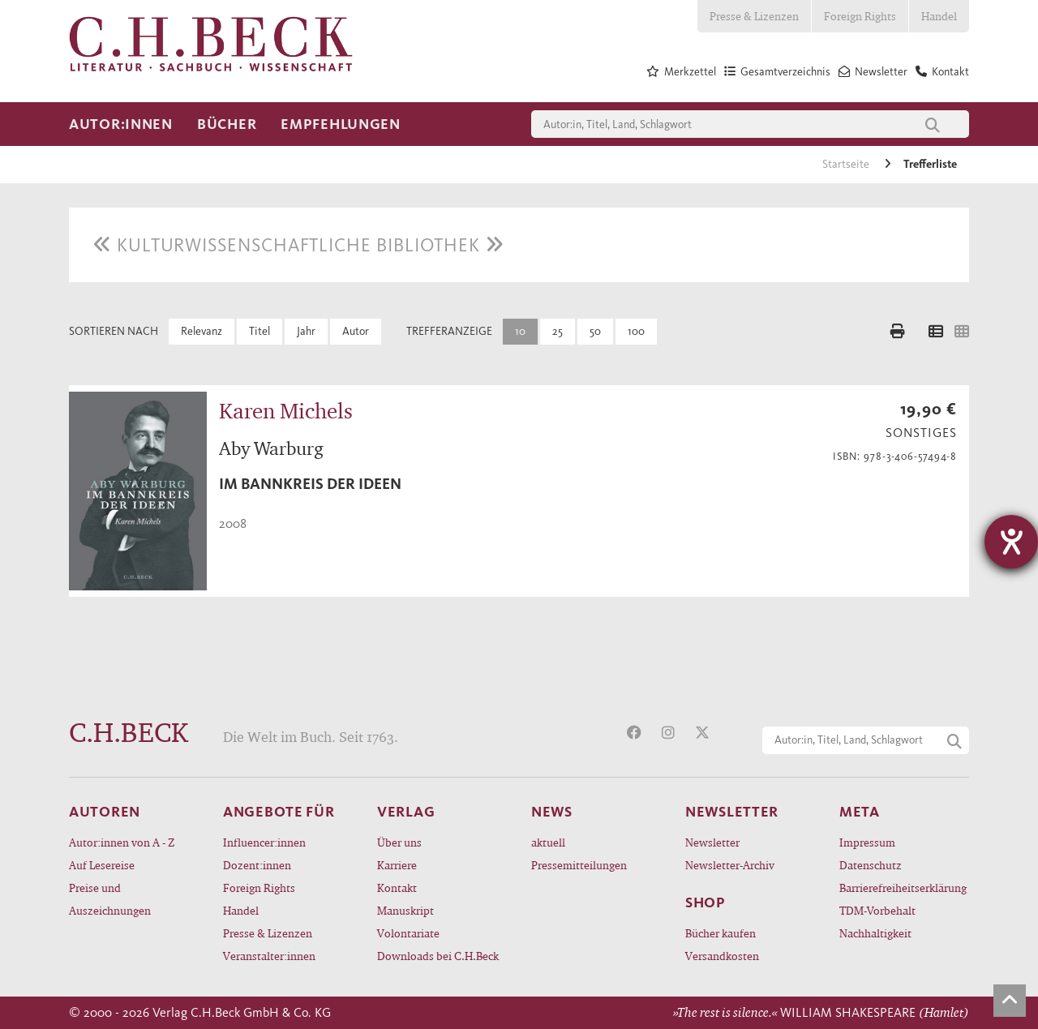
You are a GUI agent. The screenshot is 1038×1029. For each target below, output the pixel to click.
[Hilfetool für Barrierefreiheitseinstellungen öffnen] (1011, 541)
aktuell (548, 842)
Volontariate (408, 933)
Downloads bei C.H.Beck (438, 956)
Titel (259, 331)
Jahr (306, 331)
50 (595, 331)
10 (520, 331)
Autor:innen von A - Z (121, 842)
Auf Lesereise (102, 865)
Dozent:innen (257, 865)
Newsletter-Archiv (729, 865)
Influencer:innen (264, 842)
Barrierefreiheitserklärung (903, 887)
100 (636, 331)
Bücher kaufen (720, 933)
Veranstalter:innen (269, 956)
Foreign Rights (860, 16)
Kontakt (397, 887)
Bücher (226, 124)
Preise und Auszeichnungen (110, 899)
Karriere (397, 865)
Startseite (847, 164)
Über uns (399, 842)
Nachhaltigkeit (875, 933)
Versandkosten (722, 956)
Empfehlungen (341, 124)
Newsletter (712, 842)
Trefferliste (930, 164)
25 (557, 331)
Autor (355, 331)
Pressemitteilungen (579, 865)
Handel (939, 16)
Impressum (867, 842)
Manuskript (405, 910)
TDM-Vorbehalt (877, 910)
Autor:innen (121, 124)
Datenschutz (870, 865)
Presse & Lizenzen (754, 16)
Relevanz (201, 331)
